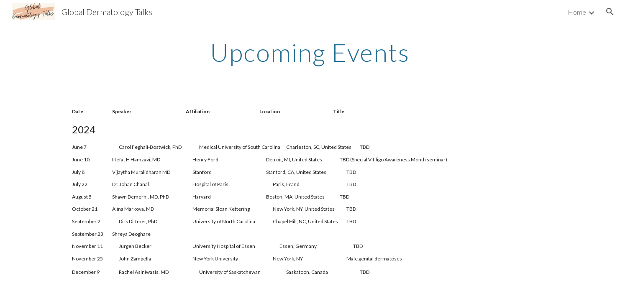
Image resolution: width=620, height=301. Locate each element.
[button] (610, 12)
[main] (310, 52)
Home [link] (577, 12)
